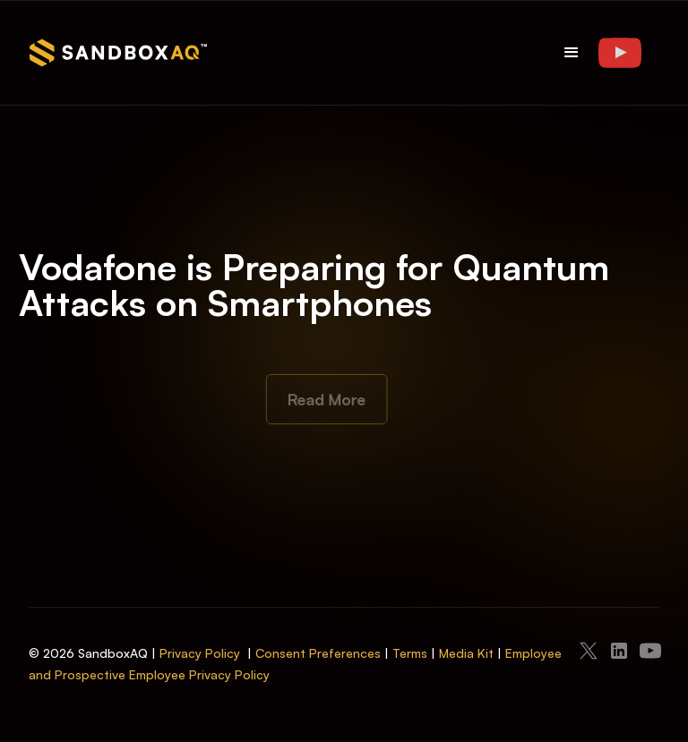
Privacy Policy (199, 653)
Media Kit (466, 653)
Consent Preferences (318, 653)
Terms (409, 653)
